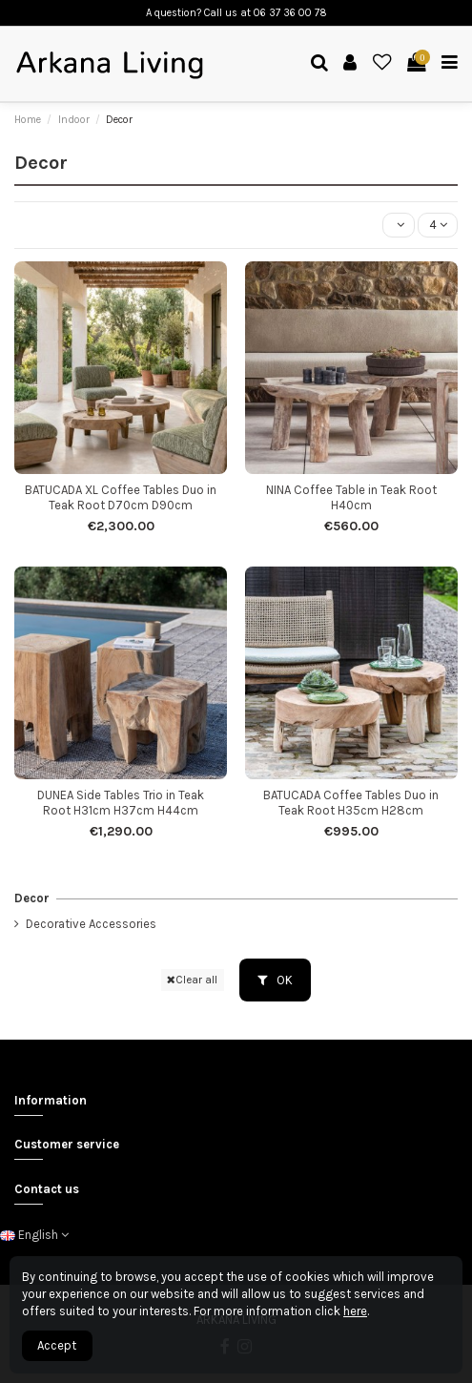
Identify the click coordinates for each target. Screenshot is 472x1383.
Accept (56, 1345)
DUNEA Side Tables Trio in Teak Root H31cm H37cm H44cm (120, 802)
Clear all (192, 980)
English (34, 1235)
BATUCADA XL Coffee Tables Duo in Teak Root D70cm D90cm (120, 497)
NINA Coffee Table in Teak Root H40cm (351, 497)
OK (275, 980)
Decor (32, 898)
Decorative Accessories (91, 924)
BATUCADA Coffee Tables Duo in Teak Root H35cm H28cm (351, 802)
